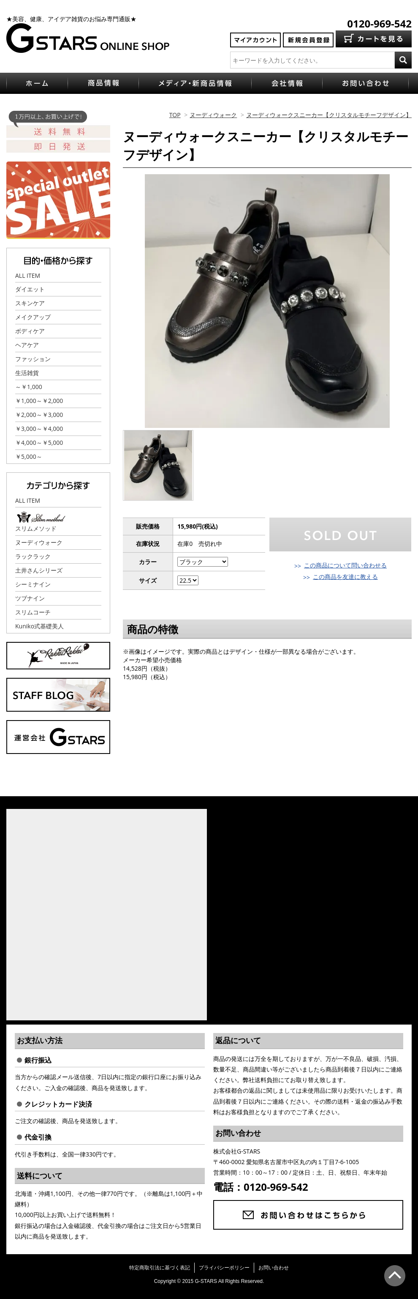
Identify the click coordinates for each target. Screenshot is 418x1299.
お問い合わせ (273, 1267)
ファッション (33, 359)
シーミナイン (33, 584)
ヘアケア (27, 345)
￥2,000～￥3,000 (39, 415)
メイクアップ (33, 317)
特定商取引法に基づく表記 (159, 1267)
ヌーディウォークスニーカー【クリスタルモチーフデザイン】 (329, 115)
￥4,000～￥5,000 (39, 442)
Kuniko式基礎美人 (39, 626)
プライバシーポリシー (224, 1267)
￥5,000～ (28, 456)
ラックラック (33, 556)
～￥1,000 (28, 387)
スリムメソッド (36, 528)
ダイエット (30, 289)
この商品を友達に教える (345, 577)
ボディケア (30, 331)
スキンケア (30, 303)
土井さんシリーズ (38, 570)
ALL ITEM (27, 275)
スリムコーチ (33, 612)
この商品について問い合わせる (345, 565)
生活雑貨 (27, 373)
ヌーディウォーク (213, 115)
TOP (175, 115)
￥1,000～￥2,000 (39, 401)
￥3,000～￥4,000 (39, 429)
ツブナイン (30, 598)
